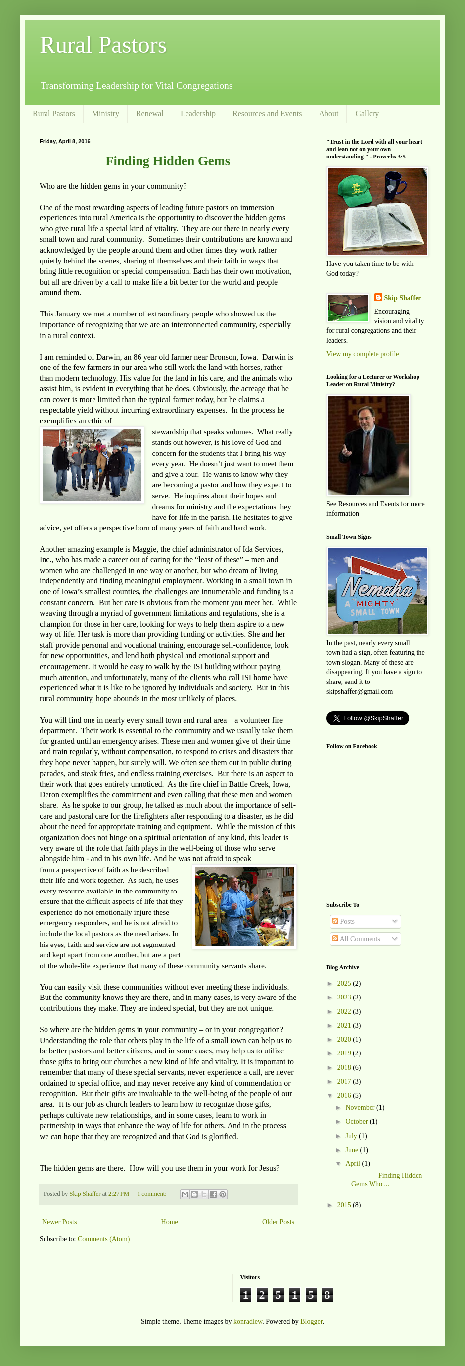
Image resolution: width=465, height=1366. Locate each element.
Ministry (105, 113)
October (357, 1121)
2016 (345, 1095)
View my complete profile (362, 354)
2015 (345, 1204)
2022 (345, 1011)
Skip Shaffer (402, 298)
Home (169, 1222)
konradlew (247, 1321)
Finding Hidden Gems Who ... (383, 1180)
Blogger (311, 1321)
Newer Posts (59, 1222)
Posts (343, 921)
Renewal (150, 113)
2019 (345, 1053)
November (360, 1107)
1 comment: (152, 1193)
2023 (345, 997)
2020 (345, 1039)
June (352, 1150)
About (328, 113)
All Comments (356, 939)
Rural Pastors (103, 44)
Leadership (198, 113)
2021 (345, 1025)
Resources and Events (267, 113)
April (353, 1163)
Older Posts (278, 1222)
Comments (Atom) (104, 1239)
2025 (345, 983)
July (352, 1136)
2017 (345, 1081)
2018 (345, 1067)
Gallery (367, 113)
